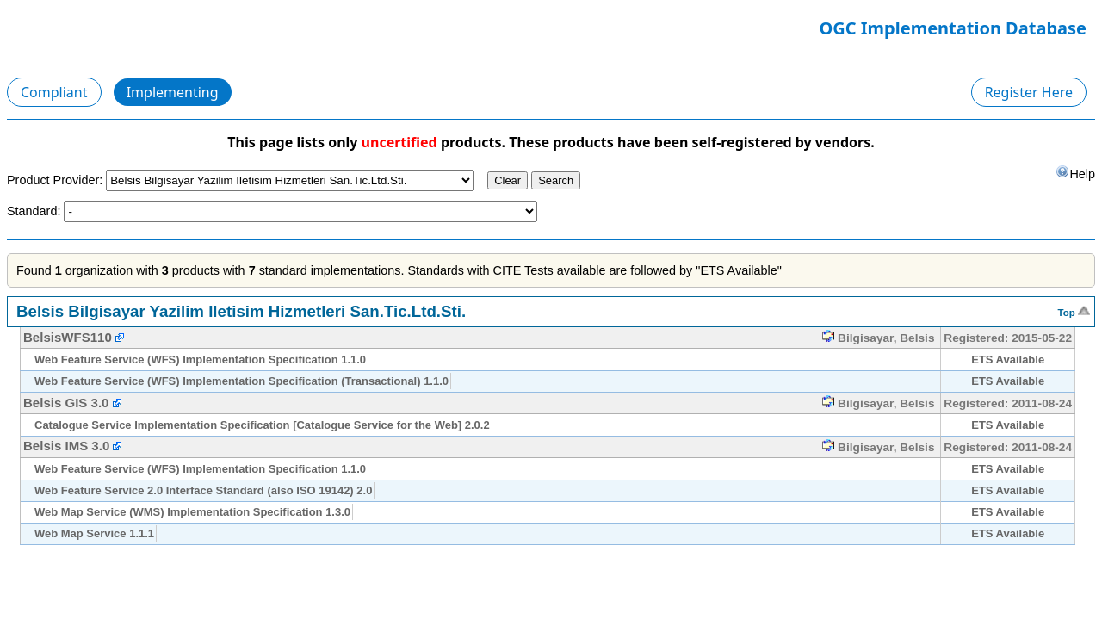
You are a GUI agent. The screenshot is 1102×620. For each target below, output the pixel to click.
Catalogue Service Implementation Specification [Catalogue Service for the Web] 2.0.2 (262, 424)
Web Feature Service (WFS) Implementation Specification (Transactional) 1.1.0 (241, 381)
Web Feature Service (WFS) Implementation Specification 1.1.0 (200, 359)
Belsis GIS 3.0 (65, 402)
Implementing (173, 92)
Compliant (54, 92)
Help (1075, 172)
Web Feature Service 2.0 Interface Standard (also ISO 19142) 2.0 (203, 490)
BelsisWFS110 (69, 337)
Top (1074, 311)
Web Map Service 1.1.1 (94, 533)
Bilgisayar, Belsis (878, 338)
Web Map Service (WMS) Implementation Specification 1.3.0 (192, 511)
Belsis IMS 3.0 (66, 445)
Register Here (1029, 92)
